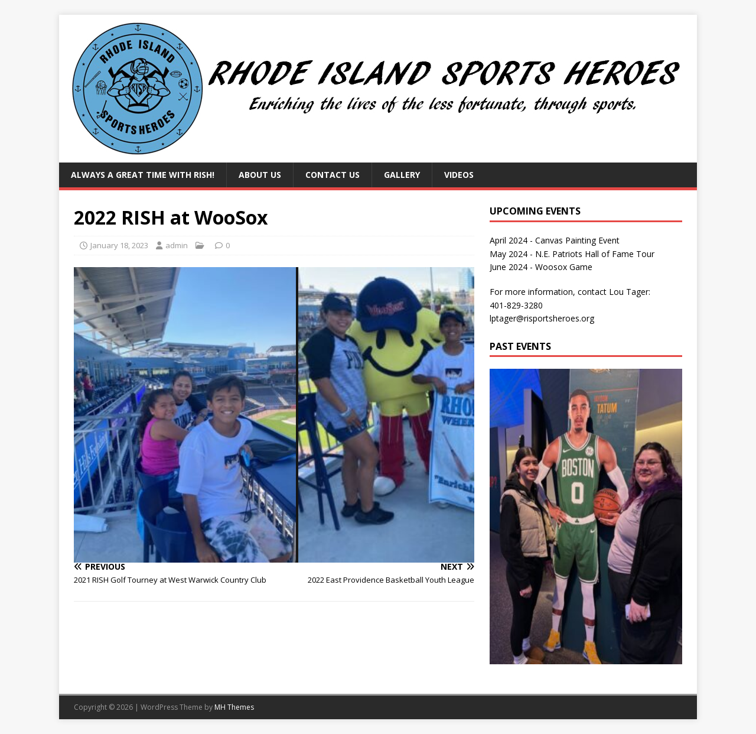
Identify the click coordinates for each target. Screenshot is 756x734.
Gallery (402, 174)
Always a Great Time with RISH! (142, 174)
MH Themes (234, 707)
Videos (459, 174)
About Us (260, 174)
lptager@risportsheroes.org (542, 318)
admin (176, 245)
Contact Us (332, 174)
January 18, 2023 (119, 245)
